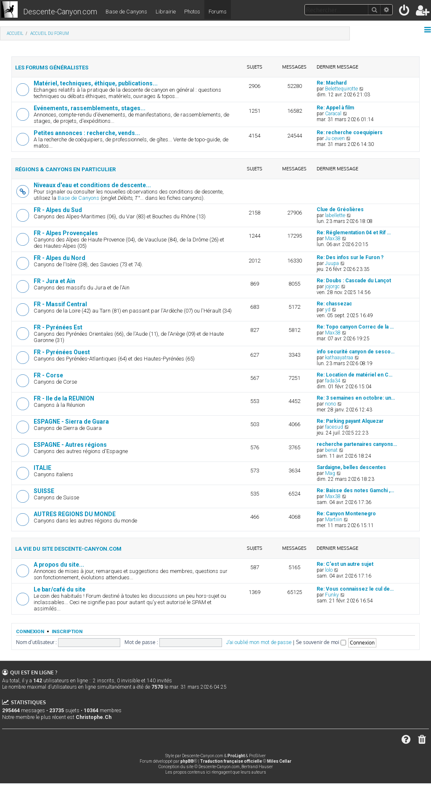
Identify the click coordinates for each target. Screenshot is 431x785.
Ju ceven (335, 138)
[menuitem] (404, 12)
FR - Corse (48, 375)
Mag (330, 473)
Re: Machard (331, 83)
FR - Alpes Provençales (66, 233)
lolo (329, 570)
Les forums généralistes (51, 67)
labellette (335, 215)
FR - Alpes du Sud (58, 210)
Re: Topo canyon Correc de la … (355, 327)
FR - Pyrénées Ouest (62, 352)
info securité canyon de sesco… (355, 352)
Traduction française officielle (231, 761)
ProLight (236, 755)
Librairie (166, 11)
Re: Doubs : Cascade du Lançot (354, 281)
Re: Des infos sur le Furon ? (350, 257)
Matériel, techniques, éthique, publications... (96, 83)
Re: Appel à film (335, 108)
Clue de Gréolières (340, 209)
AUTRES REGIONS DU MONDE (75, 514)
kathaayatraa (339, 358)
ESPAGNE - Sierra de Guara (71, 421)
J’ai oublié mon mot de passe (258, 642)
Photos (192, 11)
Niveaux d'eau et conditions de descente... (92, 185)
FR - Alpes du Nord (59, 258)
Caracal (333, 114)
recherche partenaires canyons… (357, 444)
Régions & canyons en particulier (65, 169)
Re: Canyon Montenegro (346, 514)
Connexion (30, 631)
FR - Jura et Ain (54, 281)
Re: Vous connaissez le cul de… (355, 589)
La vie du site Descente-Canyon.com (68, 549)
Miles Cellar (279, 761)
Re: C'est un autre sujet (345, 564)
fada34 (333, 381)
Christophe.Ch (93, 717)
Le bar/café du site (59, 589)
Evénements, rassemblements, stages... (89, 108)
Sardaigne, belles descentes (351, 467)
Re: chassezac (334, 304)
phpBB (187, 761)
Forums (218, 11)
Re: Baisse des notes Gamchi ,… (355, 490)
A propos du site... (59, 564)
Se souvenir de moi (321, 642)
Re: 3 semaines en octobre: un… (356, 398)
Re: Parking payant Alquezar (350, 421)
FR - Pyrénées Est (58, 327)
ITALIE (42, 467)
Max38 (333, 238)
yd (328, 310)
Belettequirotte (341, 89)
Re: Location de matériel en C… (354, 375)
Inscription (67, 631)
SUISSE (44, 491)
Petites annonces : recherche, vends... (87, 133)
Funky (332, 595)
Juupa (332, 263)
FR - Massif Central (60, 304)
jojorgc (332, 286)
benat (331, 450)
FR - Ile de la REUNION (64, 398)
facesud (334, 427)
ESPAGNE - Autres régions (70, 444)
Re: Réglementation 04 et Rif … (354, 233)
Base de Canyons (126, 11)
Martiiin (333, 519)
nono (330, 404)
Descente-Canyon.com (60, 11)
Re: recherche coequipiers (350, 132)
